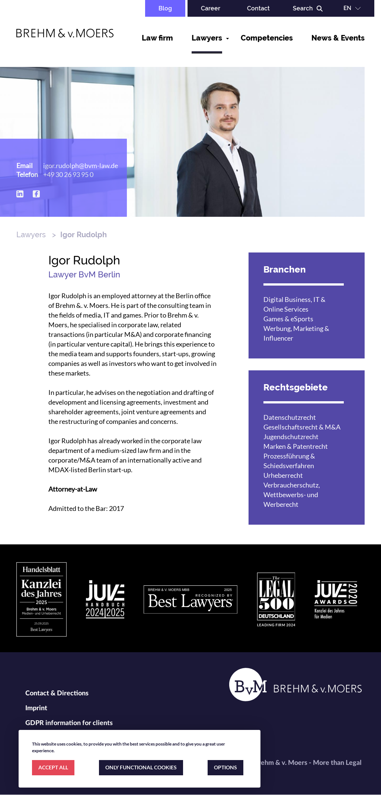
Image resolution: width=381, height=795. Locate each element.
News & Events (338, 37)
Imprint (36, 708)
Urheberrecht (283, 475)
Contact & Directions (57, 693)
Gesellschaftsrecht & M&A (301, 427)
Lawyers (207, 37)
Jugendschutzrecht (290, 436)
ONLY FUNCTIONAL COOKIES (141, 767)
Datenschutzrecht (289, 417)
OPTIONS (225, 767)
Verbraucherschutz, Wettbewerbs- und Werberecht (291, 494)
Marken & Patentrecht (295, 446)
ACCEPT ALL (53, 767)
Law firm (157, 37)
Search (303, 8)
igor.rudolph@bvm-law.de (80, 165)
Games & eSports (288, 319)
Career (210, 8)
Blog (165, 8)
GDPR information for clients (69, 723)
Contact (258, 8)
